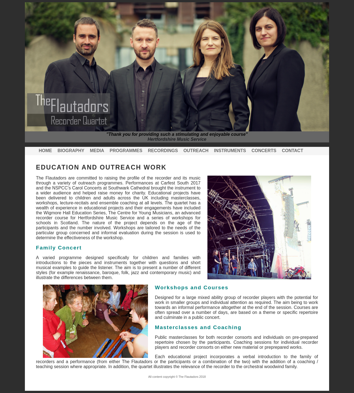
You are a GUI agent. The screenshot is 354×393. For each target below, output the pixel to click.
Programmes (126, 150)
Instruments (230, 150)
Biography (71, 150)
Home (45, 150)
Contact (292, 150)
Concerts (263, 150)
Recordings (163, 150)
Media (97, 150)
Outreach (196, 150)
